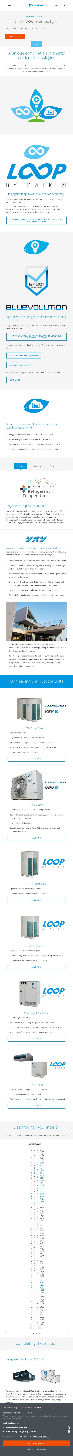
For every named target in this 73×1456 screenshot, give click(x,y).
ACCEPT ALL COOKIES (37, 1443)
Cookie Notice (42, 1436)
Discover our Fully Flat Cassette (15, 1214)
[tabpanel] (36, 500)
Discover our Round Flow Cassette (16, 1199)
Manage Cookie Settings (36, 1449)
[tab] (20, 466)
